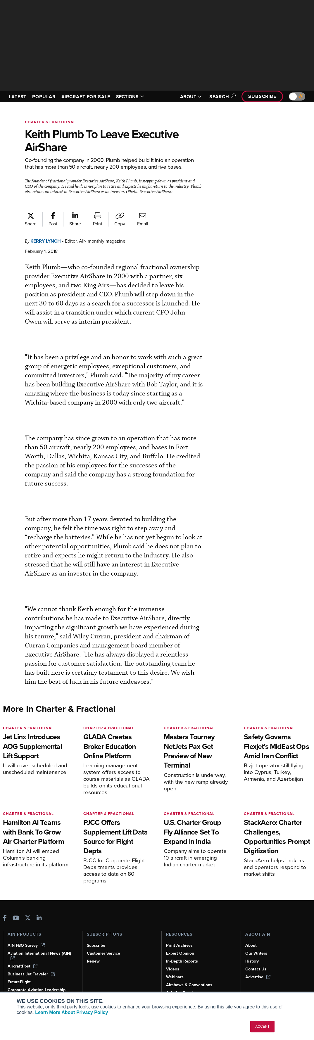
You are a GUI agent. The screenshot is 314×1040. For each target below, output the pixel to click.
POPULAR (46, 93)
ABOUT (187, 96)
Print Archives (180, 945)
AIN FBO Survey (27, 945)
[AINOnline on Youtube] (16, 918)
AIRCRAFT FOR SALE (84, 96)
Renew (93, 961)
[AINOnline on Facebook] (5, 918)
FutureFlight (20, 981)
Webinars (175, 977)
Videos (173, 969)
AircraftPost (23, 966)
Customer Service (104, 953)
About (251, 945)
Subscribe (261, 96)
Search (219, 96)
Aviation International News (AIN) (40, 955)
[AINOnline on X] (28, 918)
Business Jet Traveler (32, 974)
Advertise (258, 977)
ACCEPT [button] (262, 1027)
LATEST (18, 93)
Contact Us (256, 969)
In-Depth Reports (182, 961)
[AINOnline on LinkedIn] (39, 918)
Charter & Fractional (52, 122)
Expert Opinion (180, 953)
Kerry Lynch (47, 246)
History (252, 961)
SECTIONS (137, 96)
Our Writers (256, 953)
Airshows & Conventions (190, 984)
